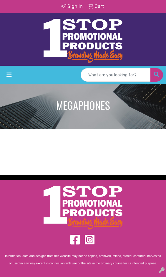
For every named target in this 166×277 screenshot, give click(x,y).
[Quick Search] (116, 75)
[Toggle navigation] (9, 75)
